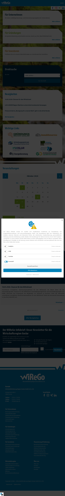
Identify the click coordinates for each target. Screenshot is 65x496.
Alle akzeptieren (32, 270)
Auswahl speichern (32, 266)
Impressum (29, 274)
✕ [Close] (62, 220)
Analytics (10, 246)
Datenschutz (36, 274)
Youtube (10, 256)
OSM (9, 251)
